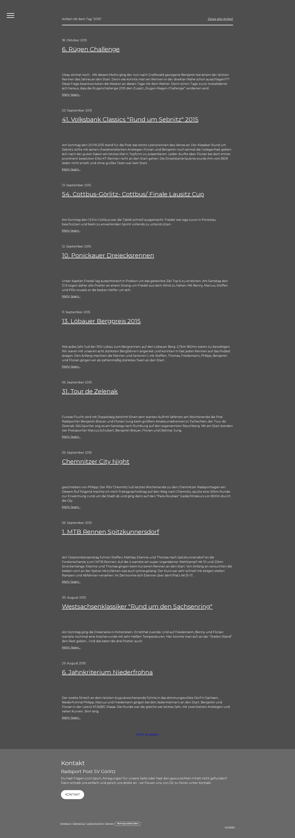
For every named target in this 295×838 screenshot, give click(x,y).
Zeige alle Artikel (220, 19)
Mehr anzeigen (147, 734)
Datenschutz (79, 823)
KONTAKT (72, 794)
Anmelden (230, 827)
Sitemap (109, 823)
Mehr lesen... (71, 95)
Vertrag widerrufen (127, 823)
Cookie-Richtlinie (95, 823)
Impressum (65, 823)
